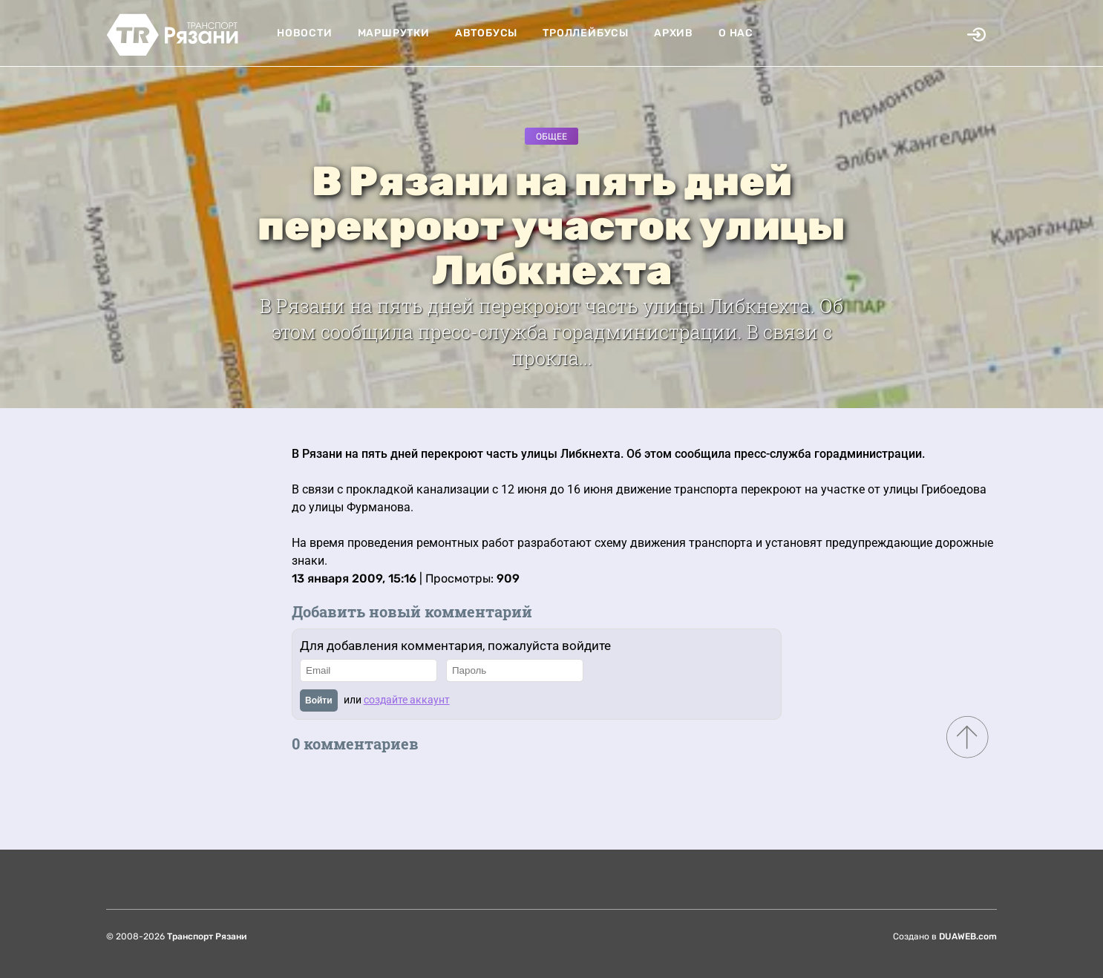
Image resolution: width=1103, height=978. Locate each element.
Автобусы (486, 33)
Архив (673, 33)
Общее (551, 136)
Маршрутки (394, 33)
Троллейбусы (586, 33)
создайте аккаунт (407, 700)
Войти (319, 700)
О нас (736, 33)
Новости (305, 33)
